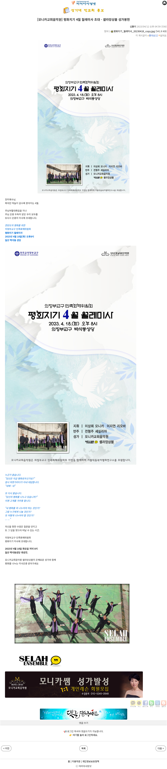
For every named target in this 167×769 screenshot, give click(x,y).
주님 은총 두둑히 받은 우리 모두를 (21, 214)
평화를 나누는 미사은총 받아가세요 (21, 563)
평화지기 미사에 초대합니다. (18, 541)
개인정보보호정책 (90, 761)
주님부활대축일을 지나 (16, 210)
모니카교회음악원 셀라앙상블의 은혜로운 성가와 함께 (30, 559)
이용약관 (76, 761)
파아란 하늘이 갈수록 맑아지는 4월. (22, 203)
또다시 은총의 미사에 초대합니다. (21, 218)
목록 (83, 748)
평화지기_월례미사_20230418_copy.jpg (133, 31)
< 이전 (6, 748)
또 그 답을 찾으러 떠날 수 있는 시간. (22, 530)
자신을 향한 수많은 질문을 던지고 (21, 526)
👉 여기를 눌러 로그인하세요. (83, 735)
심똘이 (133, 26)
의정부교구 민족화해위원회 (18, 537)
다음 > (161, 748)
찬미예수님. (10, 199)
